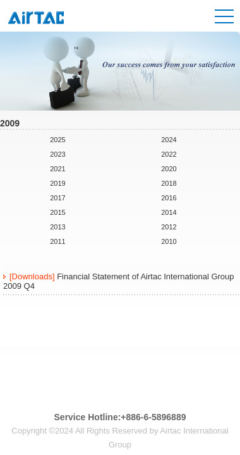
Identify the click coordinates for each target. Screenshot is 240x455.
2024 (168, 139)
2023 (57, 154)
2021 (57, 169)
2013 (57, 227)
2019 (57, 183)
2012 (168, 227)
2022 (168, 154)
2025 (57, 139)
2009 (57, 256)
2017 (57, 198)
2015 (57, 212)
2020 (168, 169)
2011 (57, 241)
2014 (168, 212)
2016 (168, 198)
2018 (168, 183)
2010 (168, 241)
